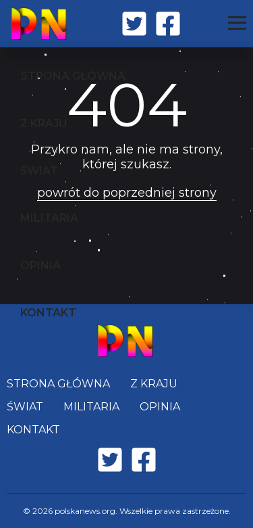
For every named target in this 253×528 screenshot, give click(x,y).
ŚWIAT (39, 170)
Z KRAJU (43, 123)
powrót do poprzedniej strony (127, 192)
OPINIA (40, 265)
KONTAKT (48, 312)
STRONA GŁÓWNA (72, 76)
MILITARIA (49, 218)
